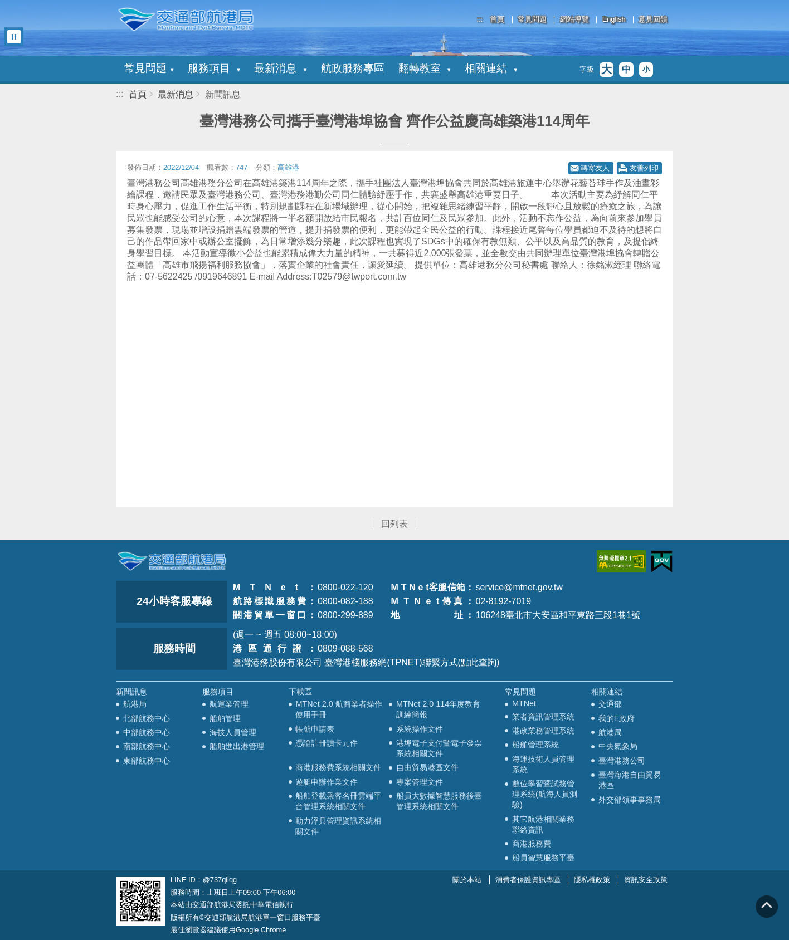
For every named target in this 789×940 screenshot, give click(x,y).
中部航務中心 (146, 732)
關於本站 (466, 879)
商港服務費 (531, 843)
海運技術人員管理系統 (543, 764)
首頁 (497, 19)
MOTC (171, 561)
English (614, 19)
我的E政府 (616, 718)
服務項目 (214, 68)
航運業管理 (229, 703)
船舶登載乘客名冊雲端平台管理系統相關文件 (338, 801)
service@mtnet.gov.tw (518, 587)
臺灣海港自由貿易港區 (629, 780)
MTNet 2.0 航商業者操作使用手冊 (338, 709)
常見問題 (532, 19)
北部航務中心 (146, 718)
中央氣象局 (617, 746)
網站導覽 (574, 19)
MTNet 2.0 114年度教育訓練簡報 (438, 709)
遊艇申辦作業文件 (326, 781)
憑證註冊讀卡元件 (326, 742)
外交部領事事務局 (629, 799)
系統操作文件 (419, 728)
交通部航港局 (185, 19)
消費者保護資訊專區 (528, 879)
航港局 (135, 703)
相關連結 (491, 68)
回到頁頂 (767, 906)
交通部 (610, 703)
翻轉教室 (424, 68)
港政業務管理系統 (543, 730)
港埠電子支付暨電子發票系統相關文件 (439, 748)
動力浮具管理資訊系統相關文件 (338, 826)
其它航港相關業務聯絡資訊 (543, 824)
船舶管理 (225, 718)
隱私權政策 (592, 879)
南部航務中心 (146, 746)
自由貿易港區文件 (427, 767)
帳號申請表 (314, 728)
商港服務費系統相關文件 (338, 767)
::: (480, 19)
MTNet (524, 703)
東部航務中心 (146, 760)
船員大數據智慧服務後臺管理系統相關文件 (439, 801)
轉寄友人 (595, 168)
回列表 (394, 523)
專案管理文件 (419, 781)
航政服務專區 (352, 68)
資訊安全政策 (646, 879)
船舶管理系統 (535, 744)
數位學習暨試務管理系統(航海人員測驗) (544, 794)
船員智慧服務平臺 (543, 857)
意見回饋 (653, 19)
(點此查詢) (479, 662)
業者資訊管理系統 (543, 716)
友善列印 (644, 168)
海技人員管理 (233, 732)
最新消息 (280, 68)
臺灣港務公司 (621, 760)
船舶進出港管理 (237, 746)
